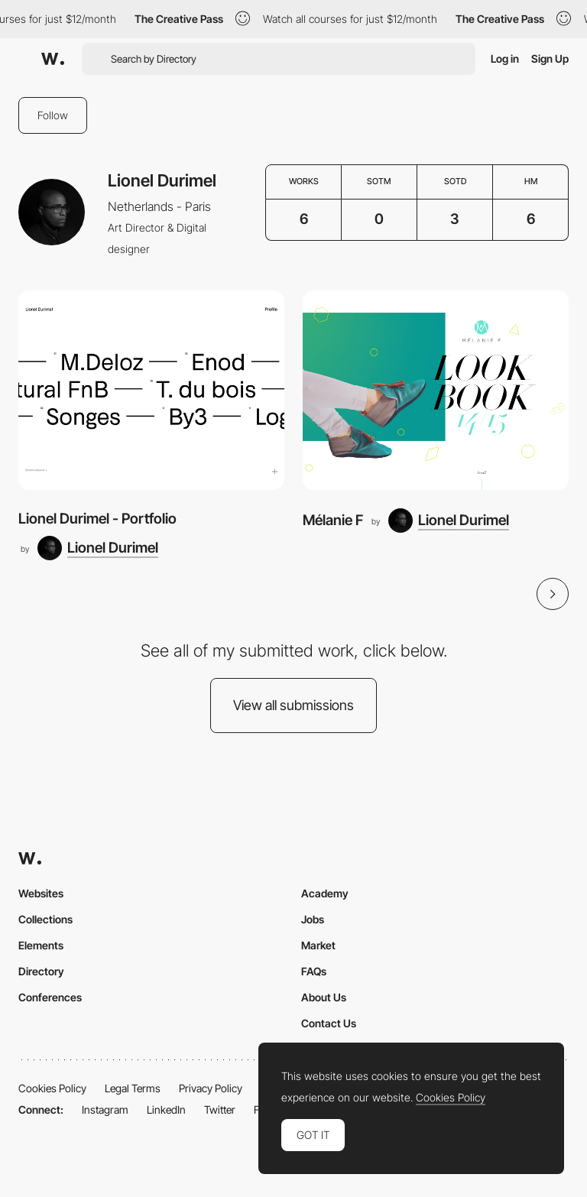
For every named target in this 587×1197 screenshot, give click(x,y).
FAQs (313, 971)
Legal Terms (133, 1088)
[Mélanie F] (436, 390)
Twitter (219, 1109)
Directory (41, 971)
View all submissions (293, 705)
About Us (323, 997)
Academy (325, 893)
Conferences (50, 997)
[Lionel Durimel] (97, 548)
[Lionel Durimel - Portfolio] (151, 390)
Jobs (312, 919)
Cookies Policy (52, 1088)
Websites (40, 893)
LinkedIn (166, 1109)
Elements (40, 945)
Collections (45, 919)
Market (318, 945)
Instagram (105, 1109)
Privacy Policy (210, 1088)
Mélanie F (333, 520)
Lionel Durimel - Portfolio (97, 518)
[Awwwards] (52, 59)
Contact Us (328, 1023)
